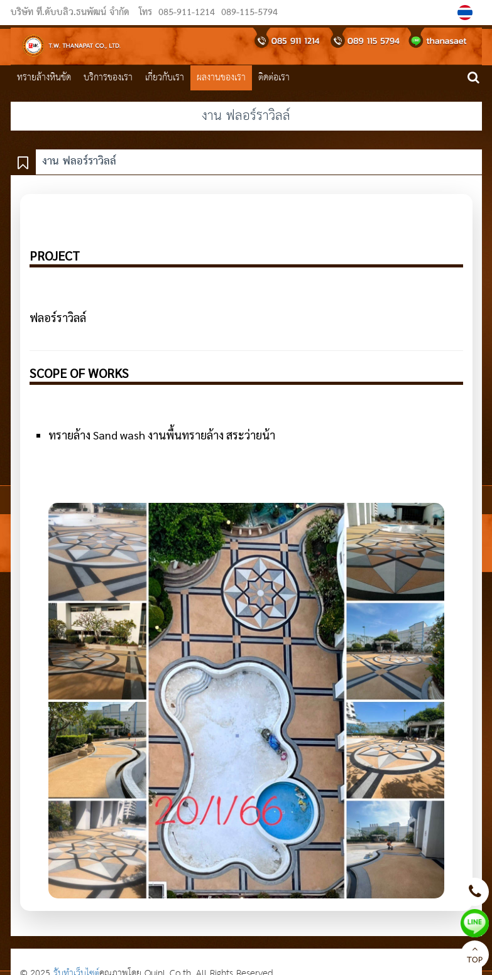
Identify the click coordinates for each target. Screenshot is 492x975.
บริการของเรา (108, 77)
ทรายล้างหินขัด (44, 77)
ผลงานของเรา (221, 77)
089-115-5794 (248, 12)
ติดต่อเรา (274, 77)
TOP (475, 956)
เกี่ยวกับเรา (164, 77)
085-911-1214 (186, 12)
